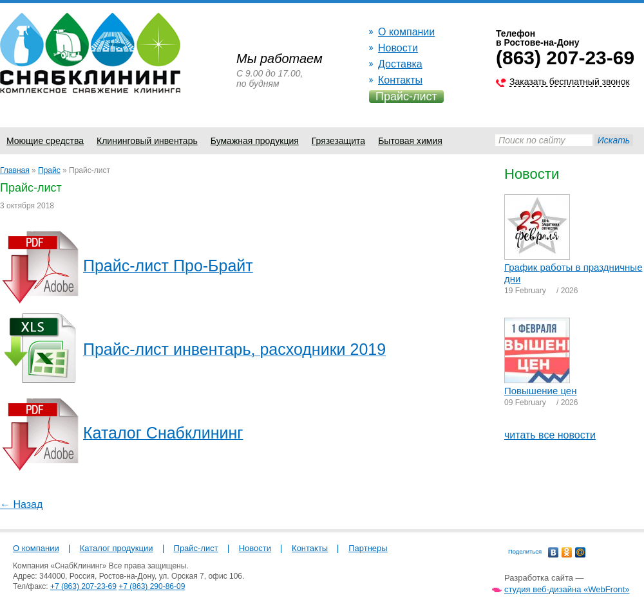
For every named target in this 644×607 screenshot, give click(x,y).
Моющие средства (45, 141)
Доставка (400, 64)
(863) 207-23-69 (565, 57)
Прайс (49, 170)
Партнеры (367, 548)
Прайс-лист (406, 96)
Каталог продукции (116, 548)
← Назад (21, 504)
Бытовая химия (410, 141)
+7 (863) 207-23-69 (83, 586)
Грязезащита (338, 141)
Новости (398, 47)
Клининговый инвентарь (147, 141)
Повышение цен (540, 390)
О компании (406, 31)
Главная (15, 170)
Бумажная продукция (255, 141)
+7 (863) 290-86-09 (151, 586)
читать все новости (550, 435)
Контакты (400, 80)
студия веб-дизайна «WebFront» (566, 589)
